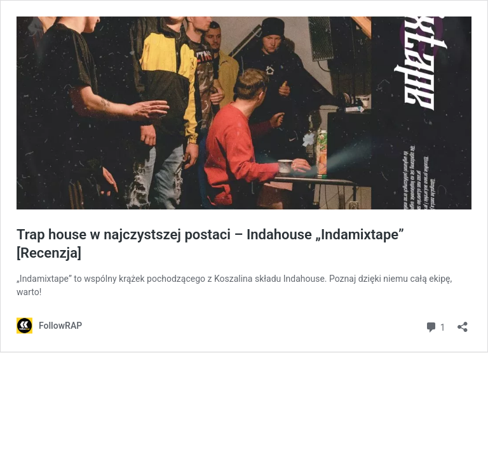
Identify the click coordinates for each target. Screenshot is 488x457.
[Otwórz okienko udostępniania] (462, 323)
